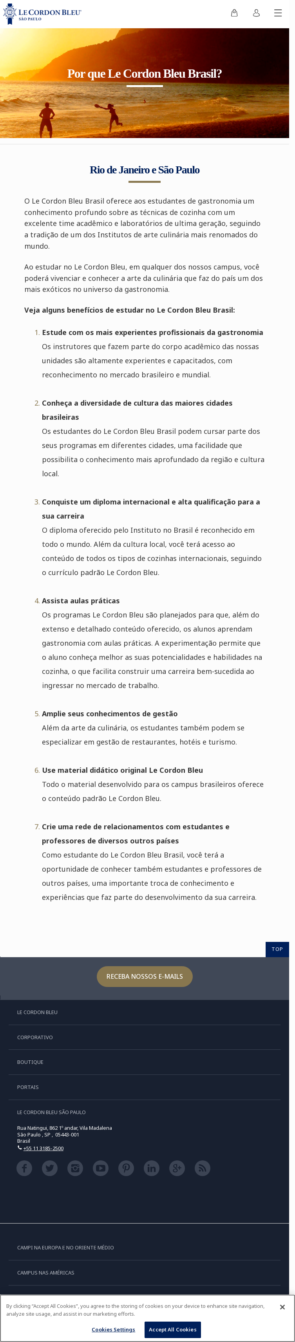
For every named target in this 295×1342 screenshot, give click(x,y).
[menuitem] (234, 14)
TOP (277, 948)
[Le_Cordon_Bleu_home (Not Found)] (44, 14)
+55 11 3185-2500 (43, 1148)
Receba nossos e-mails (145, 976)
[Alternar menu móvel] (278, 14)
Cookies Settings (113, 1330)
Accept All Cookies (172, 1330)
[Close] (282, 1308)
